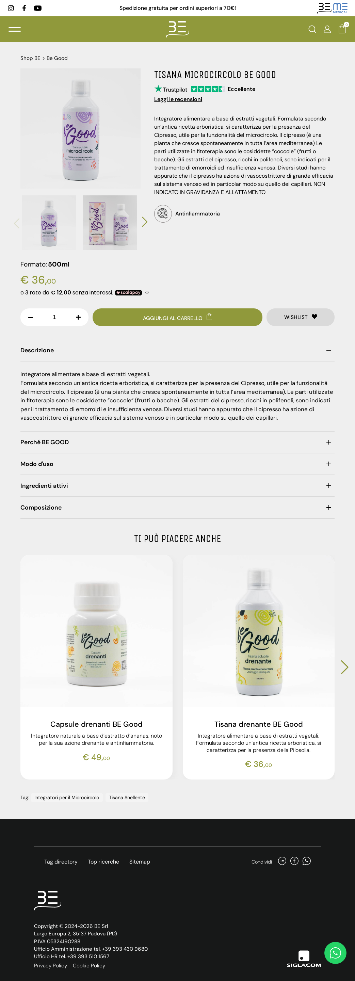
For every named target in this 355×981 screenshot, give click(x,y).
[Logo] (178, 30)
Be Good (57, 58)
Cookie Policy (89, 964)
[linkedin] (282, 860)
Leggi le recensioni (178, 99)
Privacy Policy (50, 964)
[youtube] (39, 8)
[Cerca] (312, 30)
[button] (17, 223)
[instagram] (12, 8)
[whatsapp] (307, 860)
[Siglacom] (304, 957)
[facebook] (25, 8)
